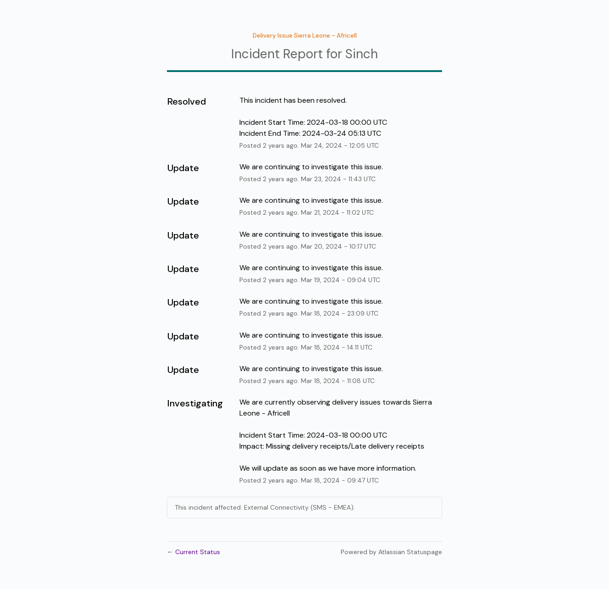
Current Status (193, 552)
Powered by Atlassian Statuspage (391, 552)
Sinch (361, 53)
